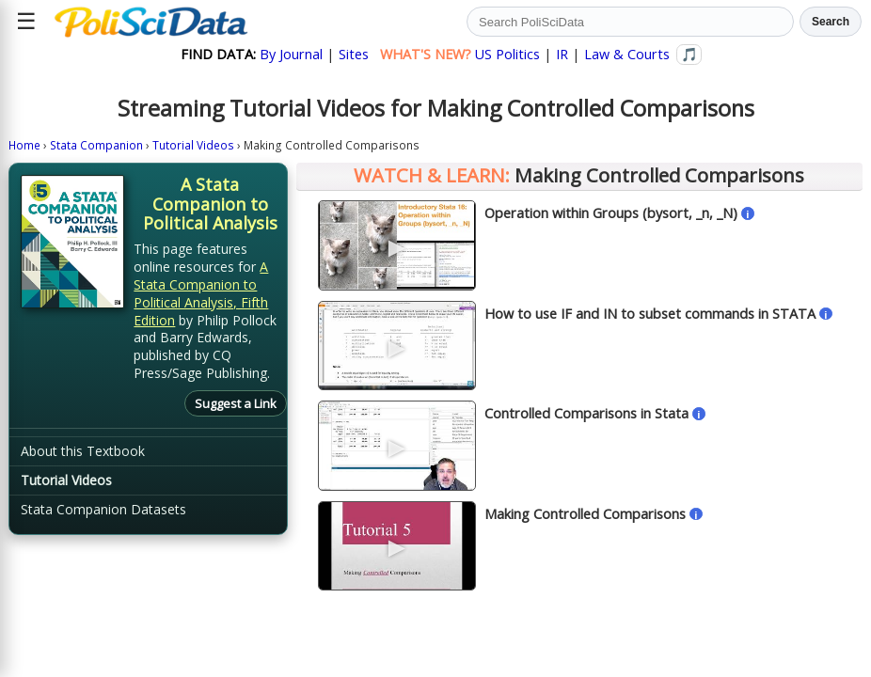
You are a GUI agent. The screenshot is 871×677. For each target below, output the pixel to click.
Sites (354, 54)
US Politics (507, 54)
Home (24, 144)
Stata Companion (96, 144)
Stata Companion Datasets (103, 509)
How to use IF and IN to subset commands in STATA (650, 314)
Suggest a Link (236, 403)
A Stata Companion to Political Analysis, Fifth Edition (201, 293)
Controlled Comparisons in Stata (586, 413)
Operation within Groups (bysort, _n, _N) (610, 213)
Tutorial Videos (193, 144)
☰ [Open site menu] (26, 21)
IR (562, 54)
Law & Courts (627, 54)
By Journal (291, 54)
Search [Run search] (830, 21)
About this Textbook (83, 451)
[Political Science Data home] (151, 22)
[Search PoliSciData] (630, 22)
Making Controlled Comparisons (585, 514)
